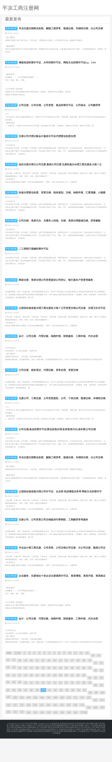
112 (82, 722)
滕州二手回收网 (79, 755)
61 (72, 700)
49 (101, 695)
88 (31, 715)
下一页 (83, 737)
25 (60, 685)
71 (31, 707)
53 (25, 700)
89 (37, 715)
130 (102, 732)
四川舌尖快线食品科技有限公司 (46, 753)
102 (15, 722)
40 (49, 692)
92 (55, 715)
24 (55, 685)
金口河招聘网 (41, 751)
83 (101, 710)
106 (42, 722)
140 (69, 737)
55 (37, 700)
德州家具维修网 (17, 755)
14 (93, 680)
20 (31, 685)
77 (66, 707)
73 (43, 707)
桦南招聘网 (68, 755)
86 (20, 715)
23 (49, 685)
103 (22, 722)
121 (41, 729)
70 (25, 707)
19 (25, 685)
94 (67, 715)
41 (55, 692)
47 (90, 692)
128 (88, 732)
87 (25, 715)
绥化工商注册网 (93, 751)
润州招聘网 (37, 755)
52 (20, 700)
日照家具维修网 (15, 751)
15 (99, 680)
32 (101, 687)
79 (78, 707)
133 (22, 736)
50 (8, 700)
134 (28, 737)
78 (72, 707)
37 (31, 692)
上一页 (17, 677)
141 (75, 737)
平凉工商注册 (11, 28)
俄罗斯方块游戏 (43, 750)
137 (48, 737)
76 (60, 707)
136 (42, 737)
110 (69, 722)
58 (55, 700)
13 (87, 677)
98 (90, 717)
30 (90, 685)
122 (48, 729)
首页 (9, 677)
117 (15, 729)
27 (72, 685)
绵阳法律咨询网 (53, 751)
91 (49, 715)
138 (55, 737)
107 (48, 722)
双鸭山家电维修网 (67, 751)
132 (15, 736)
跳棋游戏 (92, 753)
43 (66, 692)
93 (61, 715)
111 (75, 722)
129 (95, 732)
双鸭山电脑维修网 (29, 751)
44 (72, 692)
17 (14, 684)
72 (37, 707)
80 (84, 707)
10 (69, 677)
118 (21, 729)
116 (8, 729)
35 (20, 692)
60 (66, 700)
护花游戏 (78, 748)
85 (14, 715)
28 (78, 685)
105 (35, 722)
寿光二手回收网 (92, 755)
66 (101, 702)
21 (37, 685)
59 (60, 700)
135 (35, 737)
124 (62, 729)
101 (8, 721)
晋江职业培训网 (57, 755)
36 (25, 692)
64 (90, 702)
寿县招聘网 (46, 755)
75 (55, 707)
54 (31, 700)
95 (73, 715)
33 (8, 692)
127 (82, 729)
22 (43, 685)
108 (55, 722)
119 (28, 729)
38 (37, 692)
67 (8, 707)
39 (43, 692)
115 (102, 724)
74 (49, 707)
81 (90, 707)
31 (95, 687)
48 (95, 695)
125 (68, 729)
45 (78, 692)
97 (84, 715)
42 (60, 692)
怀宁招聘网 (27, 755)
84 (8, 715)
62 (78, 700)
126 (75, 729)
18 (20, 685)
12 (81, 677)
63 (84, 700)
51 (14, 700)
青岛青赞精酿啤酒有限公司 (60, 750)
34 (14, 692)
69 (20, 707)
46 (84, 692)
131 (8, 736)
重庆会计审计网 (80, 751)
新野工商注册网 (83, 753)
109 (62, 722)
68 (14, 707)
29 (84, 685)
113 (88, 722)
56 (43, 700)
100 (102, 717)
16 (8, 684)
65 (95, 702)
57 (49, 700)
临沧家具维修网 (77, 750)
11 (75, 677)
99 (96, 717)
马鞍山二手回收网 (91, 750)
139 (62, 737)
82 (95, 710)
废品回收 (70, 748)
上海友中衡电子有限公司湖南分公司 (23, 750)
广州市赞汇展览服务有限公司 (21, 753)
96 (78, 715)
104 (28, 722)
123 (55, 729)
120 (35, 729)
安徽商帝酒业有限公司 (67, 753)
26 (66, 685)
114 (95, 724)
